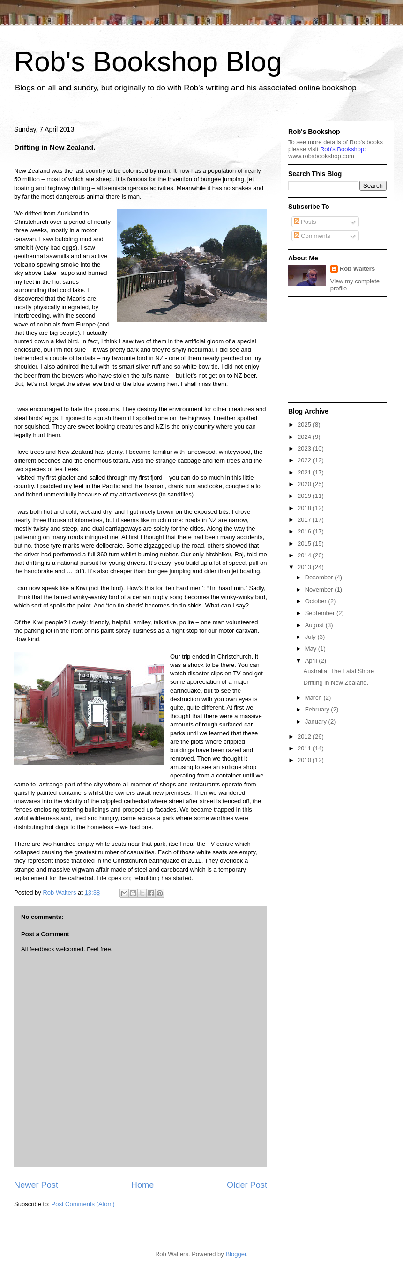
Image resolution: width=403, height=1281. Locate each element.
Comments (312, 235)
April (312, 660)
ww (321, 156)
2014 (305, 555)
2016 (305, 531)
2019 (305, 495)
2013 (305, 566)
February (318, 709)
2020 (305, 484)
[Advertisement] (335, 349)
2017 (305, 519)
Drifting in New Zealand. (335, 682)
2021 (305, 472)
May (311, 648)
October (316, 601)
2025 (305, 424)
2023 (305, 448)
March (314, 697)
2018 (305, 507)
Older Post (247, 1185)
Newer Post (36, 1185)
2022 (305, 460)
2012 (305, 736)
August (315, 625)
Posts (305, 221)
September (320, 612)
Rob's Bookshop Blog (148, 61)
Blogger (235, 1254)
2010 (305, 759)
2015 (305, 543)
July (311, 636)
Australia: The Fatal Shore (338, 670)
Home (142, 1185)
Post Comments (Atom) (83, 1203)
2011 (305, 748)
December (320, 577)
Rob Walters (357, 268)
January (316, 721)
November (320, 589)
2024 (305, 436)
